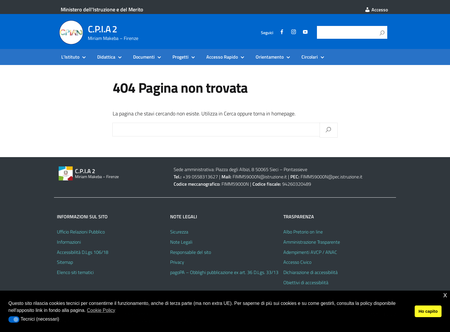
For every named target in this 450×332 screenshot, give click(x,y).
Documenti (144, 56)
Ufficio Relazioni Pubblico (81, 231)
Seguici (267, 32)
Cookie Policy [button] (101, 310)
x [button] (445, 295)
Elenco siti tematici (75, 272)
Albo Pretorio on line (303, 231)
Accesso (376, 9)
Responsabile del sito (190, 252)
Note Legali (181, 241)
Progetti (180, 56)
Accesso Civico (297, 262)
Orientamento (270, 56)
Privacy (177, 262)
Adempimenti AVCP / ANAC (310, 252)
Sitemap (65, 262)
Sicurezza (179, 231)
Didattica (106, 56)
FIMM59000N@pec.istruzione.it (331, 176)
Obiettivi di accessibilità (305, 282)
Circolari (309, 56)
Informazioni (69, 241)
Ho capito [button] (428, 311)
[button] (13, 319)
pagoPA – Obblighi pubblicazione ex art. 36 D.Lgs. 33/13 (224, 272)
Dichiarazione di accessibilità (310, 272)
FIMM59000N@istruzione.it (260, 176)
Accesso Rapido (222, 56)
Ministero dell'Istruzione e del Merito (102, 9)
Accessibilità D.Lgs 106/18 (82, 252)
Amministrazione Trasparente (311, 241)
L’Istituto (70, 56)
